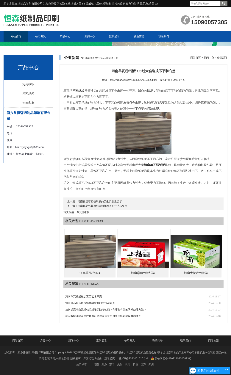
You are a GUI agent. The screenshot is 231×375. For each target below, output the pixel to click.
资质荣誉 (157, 340)
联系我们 (185, 340)
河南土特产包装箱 (196, 272)
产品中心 (45, 340)
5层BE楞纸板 (68, 3)
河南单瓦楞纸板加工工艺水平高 (83, 296)
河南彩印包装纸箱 (143, 272)
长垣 (135, 364)
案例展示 (101, 340)
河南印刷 (28, 102)
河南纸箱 (28, 93)
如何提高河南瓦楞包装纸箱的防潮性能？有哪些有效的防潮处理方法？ (105, 309)
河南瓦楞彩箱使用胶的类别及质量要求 (100, 201)
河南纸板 (28, 84)
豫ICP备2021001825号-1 (133, 358)
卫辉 (143, 364)
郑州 (151, 364)
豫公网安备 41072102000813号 (171, 358)
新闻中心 (209, 57)
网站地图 (213, 340)
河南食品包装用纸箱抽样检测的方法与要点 (102, 206)
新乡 (104, 364)
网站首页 (195, 57)
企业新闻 (222, 57)
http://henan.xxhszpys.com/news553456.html (133, 80)
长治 (127, 364)
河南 (96, 364)
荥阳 (112, 364)
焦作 (119, 364)
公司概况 (129, 340)
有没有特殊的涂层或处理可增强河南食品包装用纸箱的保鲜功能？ (103, 316)
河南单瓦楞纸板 (89, 272)
